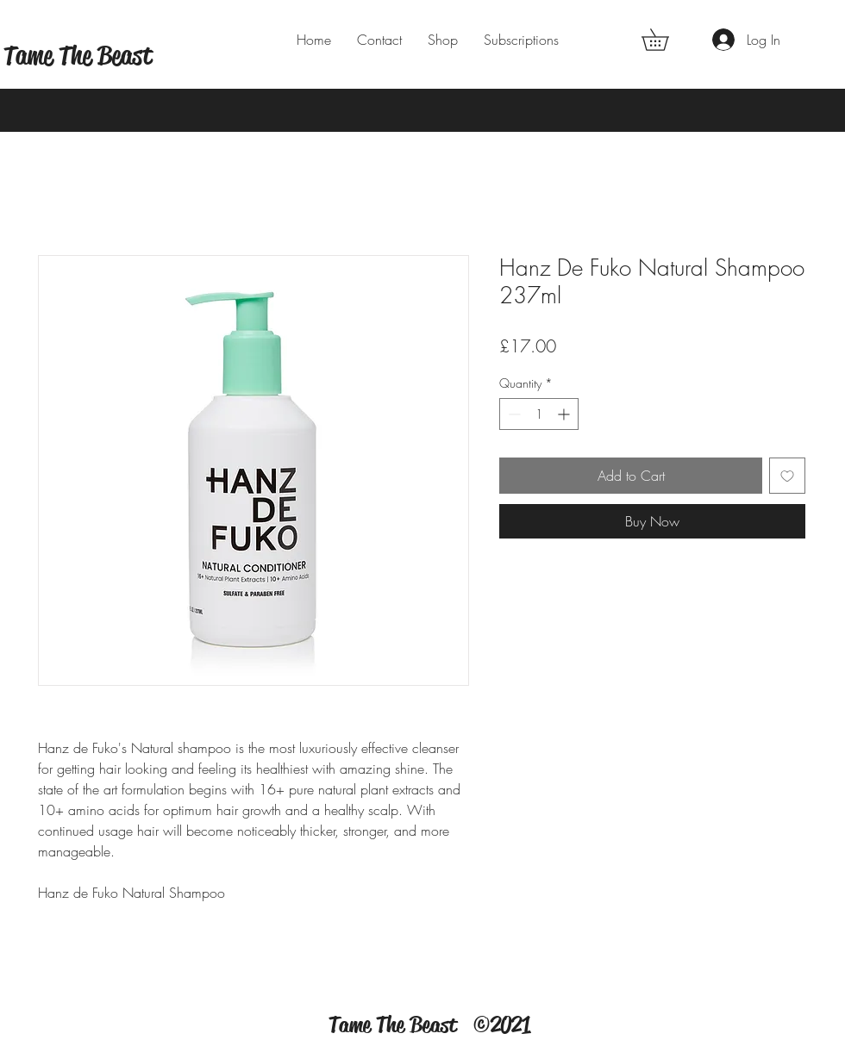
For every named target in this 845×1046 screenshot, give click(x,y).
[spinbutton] (538, 414)
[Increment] (565, 414)
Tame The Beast (77, 55)
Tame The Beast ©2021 (429, 1025)
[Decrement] (512, 414)
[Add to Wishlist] (787, 476)
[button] (666, 39)
